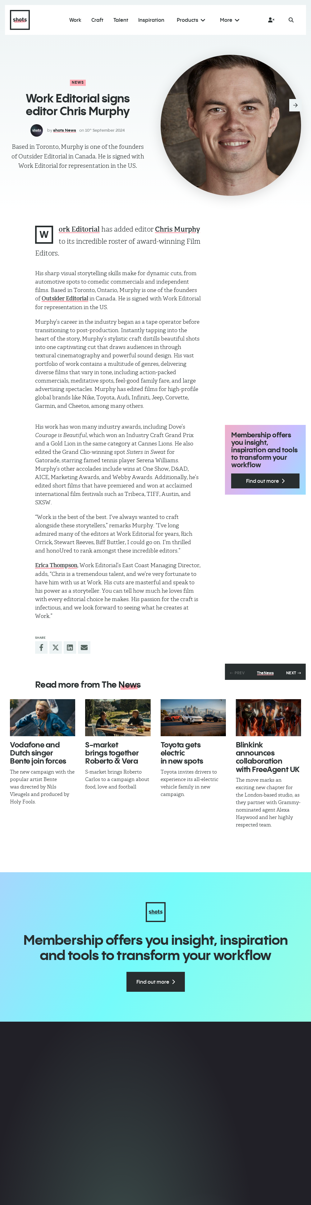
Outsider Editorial (65, 298)
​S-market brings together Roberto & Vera (112, 753)
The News (265, 673)
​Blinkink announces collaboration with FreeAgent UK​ (268, 757)
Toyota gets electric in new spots (182, 753)
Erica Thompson (56, 565)
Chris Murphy (177, 229)
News (78, 82)
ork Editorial (79, 229)
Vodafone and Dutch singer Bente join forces (38, 753)
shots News (64, 130)
